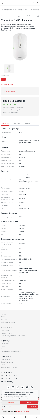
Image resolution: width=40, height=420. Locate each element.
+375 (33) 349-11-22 (8, 378)
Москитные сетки (6, 333)
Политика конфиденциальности (11, 351)
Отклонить (11, 402)
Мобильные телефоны (8, 322)
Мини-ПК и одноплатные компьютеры (13, 336)
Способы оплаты (6, 359)
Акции (3, 317)
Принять (29, 402)
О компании (5, 343)
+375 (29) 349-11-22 (8, 375)
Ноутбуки (4, 319)
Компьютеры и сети (7, 327)
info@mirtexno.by (7, 382)
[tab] (7, 123)
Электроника (5, 330)
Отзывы (3, 365)
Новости (3, 346)
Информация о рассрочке (9, 367)
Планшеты (4, 325)
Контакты (4, 349)
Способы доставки (7, 362)
